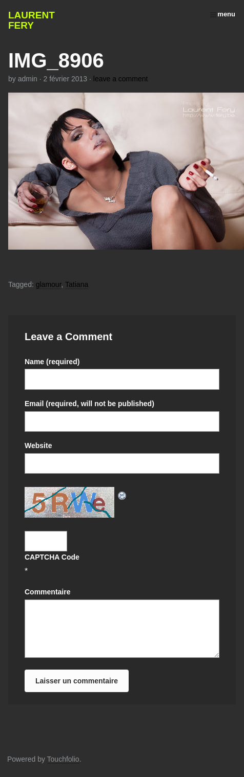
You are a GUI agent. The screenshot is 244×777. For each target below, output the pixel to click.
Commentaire (47, 592)
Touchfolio (63, 759)
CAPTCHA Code (52, 557)
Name (52, 362)
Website (38, 445)
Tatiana (76, 284)
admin (27, 79)
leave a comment (120, 79)
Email (89, 403)
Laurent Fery (31, 20)
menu (222, 14)
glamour (49, 284)
